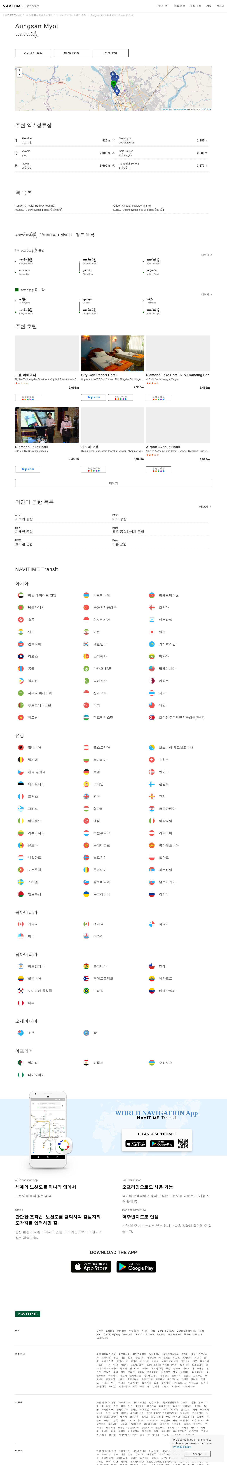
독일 (168, 1368)
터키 (108, 1365)
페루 (135, 1386)
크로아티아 (152, 1372)
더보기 (206, 254)
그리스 (131, 1372)
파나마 (105, 1383)
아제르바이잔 (139, 1354)
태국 (195, 1361)
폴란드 (187, 1375)
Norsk (187, 1334)
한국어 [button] (220, 5)
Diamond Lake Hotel (31, 447)
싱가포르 (185, 1361)
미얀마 (198, 1357)
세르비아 (110, 1379)
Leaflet (165, 109)
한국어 (145, 1331)
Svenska (197, 1334)
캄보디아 (139, 1357)
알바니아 (184, 1365)
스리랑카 (187, 1357)
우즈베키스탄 (137, 1365)
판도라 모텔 (90, 447)
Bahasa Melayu (166, 1331)
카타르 (155, 1361)
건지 (123, 1372)
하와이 (121, 1383)
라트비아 (112, 1375)
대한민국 (151, 1357)
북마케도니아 (150, 1375)
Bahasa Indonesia (186, 1331)
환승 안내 (163, 5)
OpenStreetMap (180, 109)
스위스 (145, 1368)
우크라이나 (173, 1379)
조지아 (185, 1354)
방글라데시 (154, 1354)
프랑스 (107, 1372)
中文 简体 (134, 1331)
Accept (197, 1453)
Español (150, 1334)
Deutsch (139, 1334)
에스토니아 (188, 1368)
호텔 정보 (179, 5)
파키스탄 (144, 1361)
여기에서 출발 (33, 52)
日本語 (100, 1331)
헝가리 (141, 1372)
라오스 (176, 1357)
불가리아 (134, 1368)
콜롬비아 (165, 1383)
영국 (115, 1372)
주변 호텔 (110, 52)
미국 (113, 1383)
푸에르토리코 (180, 1383)
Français (127, 1334)
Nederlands (102, 1338)
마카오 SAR (108, 1361)
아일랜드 (165, 1372)
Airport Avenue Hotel (163, 447)
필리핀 (134, 1361)
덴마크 (176, 1368)
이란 (123, 1357)
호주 (142, 1386)
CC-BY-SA (206, 109)
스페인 (200, 1368)
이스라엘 (106, 1357)
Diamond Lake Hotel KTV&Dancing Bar (177, 375)
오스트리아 (197, 1365)
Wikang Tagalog (112, 1334)
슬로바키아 (147, 1379)
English (110, 1331)
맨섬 (175, 1372)
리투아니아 (197, 1372)
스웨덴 (121, 1379)
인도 (115, 1357)
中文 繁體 (121, 1331)
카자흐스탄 (164, 1357)
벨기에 (123, 1368)
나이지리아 (189, 1386)
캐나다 (194, 1379)
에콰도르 (193, 1383)
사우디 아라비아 (170, 1361)
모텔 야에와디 (25, 375)
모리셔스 (176, 1386)
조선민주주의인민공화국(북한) (162, 1365)
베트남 (124, 1365)
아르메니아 (124, 1354)
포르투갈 (197, 1375)
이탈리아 (184, 1372)
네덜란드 (164, 1375)
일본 (130, 1357)
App (209, 5)
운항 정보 (195, 5)
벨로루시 (160, 1379)
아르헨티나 (133, 1383)
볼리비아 (146, 1383)
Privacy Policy (182, 1446)
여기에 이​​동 (72, 52)
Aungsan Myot (36, 26)
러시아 (184, 1379)
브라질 (112, 1386)
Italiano (161, 1334)
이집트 (165, 1386)
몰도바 (123, 1375)
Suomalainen (174, 1334)
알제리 (155, 1386)
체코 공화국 (157, 1368)
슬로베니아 (133, 1379)
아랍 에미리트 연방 (106, 1354)
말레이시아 (122, 1361)
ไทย (153, 1331)
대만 (115, 1365)
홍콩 (193, 1354)
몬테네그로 (135, 1375)
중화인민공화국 (171, 1354)
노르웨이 (176, 1375)
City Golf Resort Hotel (99, 375)
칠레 (156, 1383)
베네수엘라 (124, 1386)
